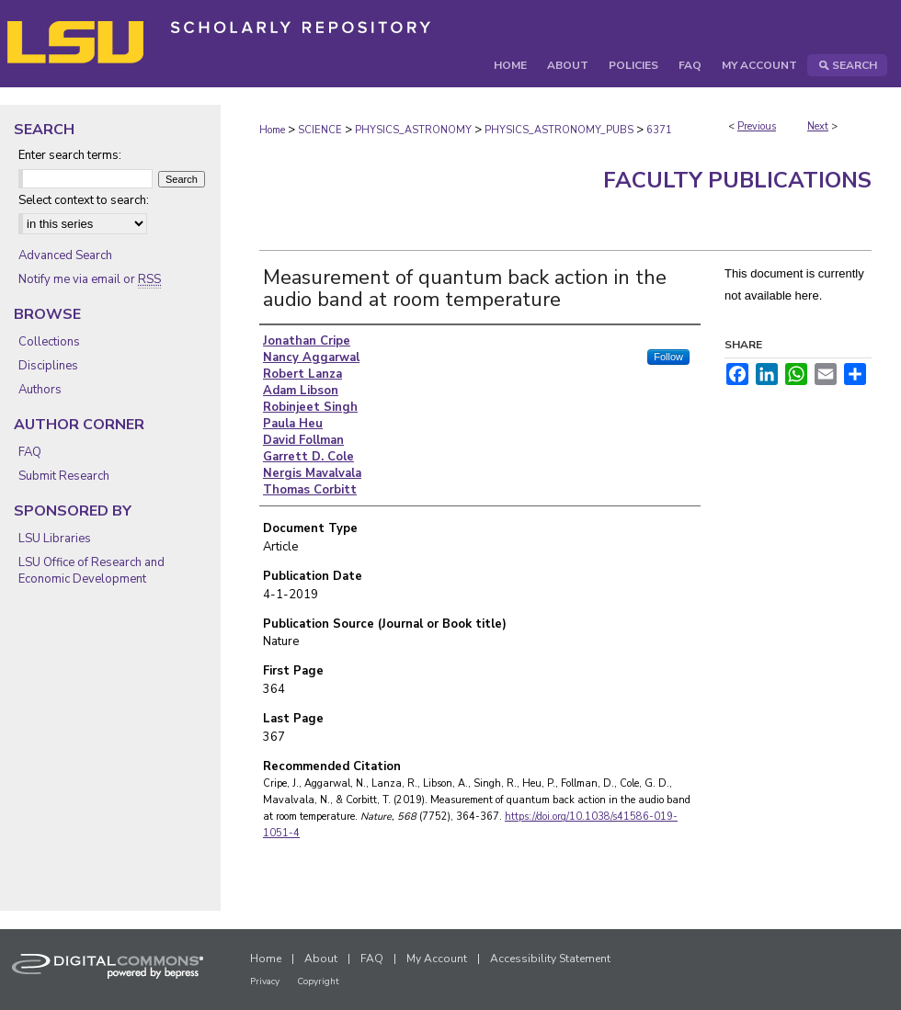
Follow (668, 356)
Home (272, 130)
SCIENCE (320, 130)
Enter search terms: (69, 155)
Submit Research (63, 476)
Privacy (264, 981)
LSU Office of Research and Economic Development (91, 570)
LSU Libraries (54, 538)
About (320, 958)
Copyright (318, 981)
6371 (659, 130)
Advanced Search (65, 255)
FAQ (29, 452)
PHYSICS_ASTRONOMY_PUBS (559, 130)
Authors (40, 389)
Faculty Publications (737, 180)
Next (817, 126)
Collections (49, 342)
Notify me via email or (89, 279)
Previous (756, 126)
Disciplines (48, 365)
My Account (436, 958)
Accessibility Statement (550, 958)
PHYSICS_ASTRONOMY (413, 130)
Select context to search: (83, 200)
